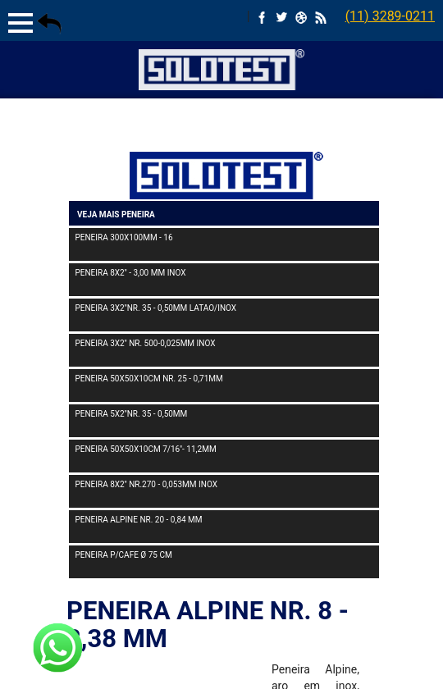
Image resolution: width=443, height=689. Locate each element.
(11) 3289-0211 (390, 16)
